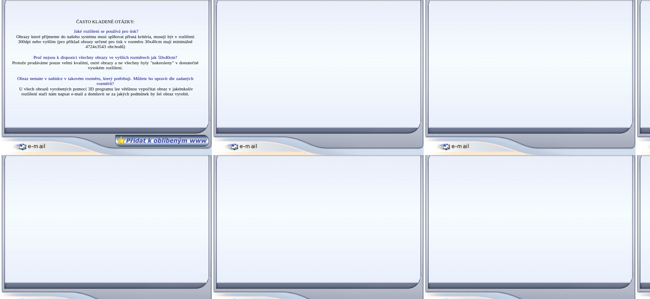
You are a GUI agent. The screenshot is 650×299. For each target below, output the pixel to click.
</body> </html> (104, 63)
